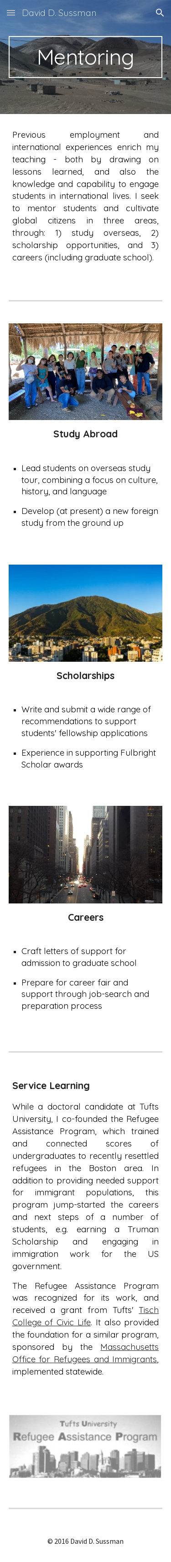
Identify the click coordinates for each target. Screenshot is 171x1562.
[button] (11, 12)
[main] (86, 57)
